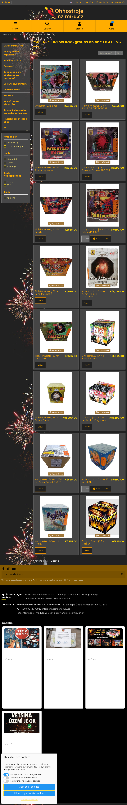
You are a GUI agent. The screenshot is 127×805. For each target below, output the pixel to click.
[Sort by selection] (106, 53)
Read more (10, 705)
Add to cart (100, 238)
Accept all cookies (29, 786)
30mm (11, 166)
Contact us (73, 594)
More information (29, 799)
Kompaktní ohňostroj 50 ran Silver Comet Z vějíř (48, 480)
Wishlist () (102, 2)
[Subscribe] (122, 574)
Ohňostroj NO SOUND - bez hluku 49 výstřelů (95, 419)
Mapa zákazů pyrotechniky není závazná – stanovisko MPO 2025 (63, 653)
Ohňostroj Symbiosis (46, 105)
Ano (11, 198)
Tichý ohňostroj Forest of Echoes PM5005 (95, 230)
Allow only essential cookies (29, 793)
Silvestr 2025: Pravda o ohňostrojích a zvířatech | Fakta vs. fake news (18, 653)
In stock (12, 142)
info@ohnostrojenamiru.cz (56, 609)
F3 (9, 185)
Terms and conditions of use (39, 594)
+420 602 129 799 (29, 609)
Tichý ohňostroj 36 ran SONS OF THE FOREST (94, 107)
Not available (15, 146)
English (76, 2)
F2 (10, 181)
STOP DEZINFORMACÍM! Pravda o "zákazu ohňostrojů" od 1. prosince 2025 (21, 737)
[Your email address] (60, 574)
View (40, 112)
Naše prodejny (90, 594)
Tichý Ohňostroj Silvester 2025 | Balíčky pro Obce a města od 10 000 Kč (105, 653)
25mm (11, 162)
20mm (12, 159)
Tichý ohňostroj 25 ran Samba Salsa (47, 419)
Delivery (61, 594)
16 (119, 53)
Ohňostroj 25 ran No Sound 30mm (93, 357)
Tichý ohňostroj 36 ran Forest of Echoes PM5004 (96, 169)
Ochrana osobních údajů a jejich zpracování (47, 598)
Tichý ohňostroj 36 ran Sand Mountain (47, 292)
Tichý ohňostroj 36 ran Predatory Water (47, 169)
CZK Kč (89, 2)
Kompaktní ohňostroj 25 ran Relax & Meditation (93, 294)
